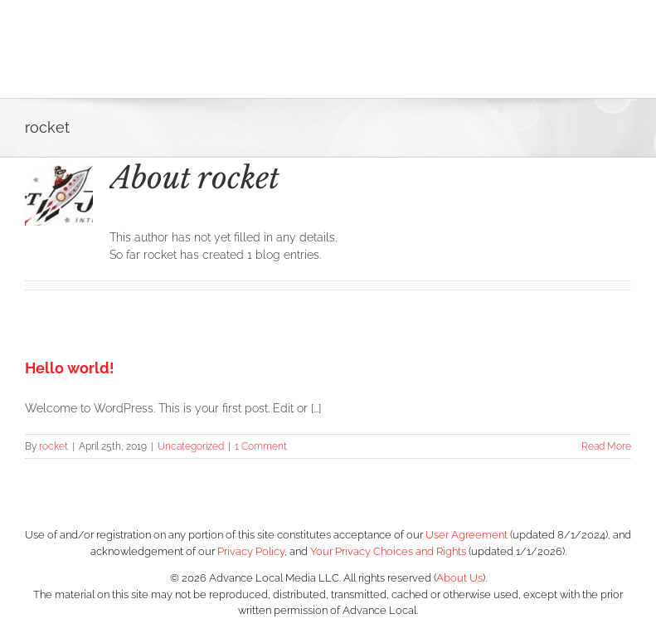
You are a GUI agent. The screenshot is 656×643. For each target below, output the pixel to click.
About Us (459, 578)
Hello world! (69, 368)
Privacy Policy (250, 551)
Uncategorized (191, 446)
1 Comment (261, 446)
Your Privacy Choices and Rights (388, 551)
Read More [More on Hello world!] (606, 446)
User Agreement (466, 535)
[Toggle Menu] (619, 48)
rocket (53, 446)
